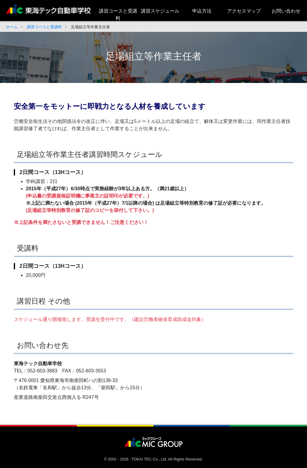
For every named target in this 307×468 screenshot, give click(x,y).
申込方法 (201, 11)
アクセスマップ (244, 11)
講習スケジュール (160, 11)
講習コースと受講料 (118, 14)
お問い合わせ (286, 11)
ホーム (12, 27)
